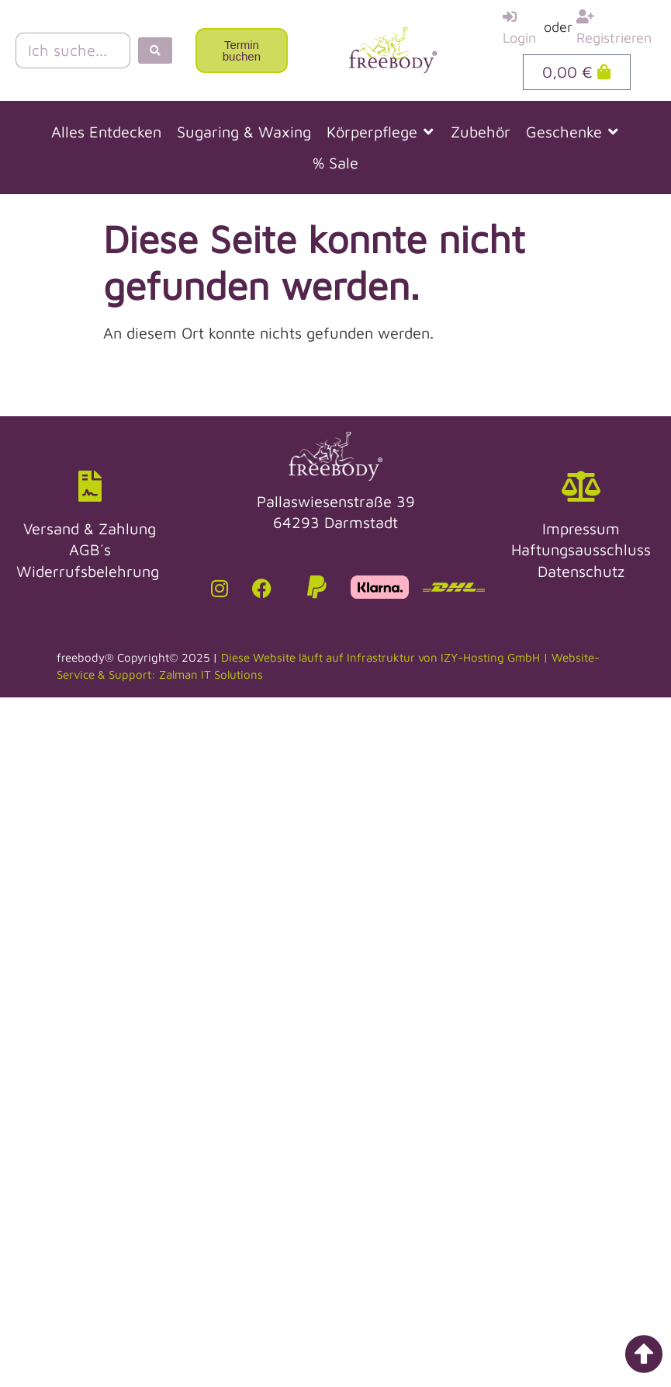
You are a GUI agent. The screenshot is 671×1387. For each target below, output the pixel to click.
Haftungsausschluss (581, 549)
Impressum (581, 528)
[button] (381, 132)
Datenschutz (581, 571)
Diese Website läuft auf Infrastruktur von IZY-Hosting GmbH (380, 657)
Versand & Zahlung (89, 528)
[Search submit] (155, 50)
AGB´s (90, 549)
